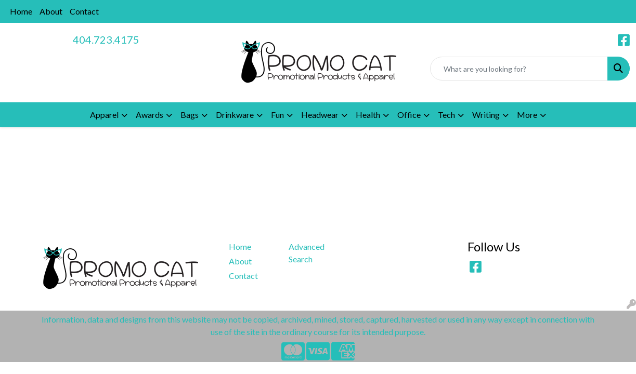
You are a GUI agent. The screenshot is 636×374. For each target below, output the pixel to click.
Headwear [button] (320, 114)
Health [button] (368, 114)
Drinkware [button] (235, 114)
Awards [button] (149, 114)
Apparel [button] (104, 114)
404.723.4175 (106, 39)
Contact (84, 11)
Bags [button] (189, 114)
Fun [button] (277, 114)
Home (21, 11)
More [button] (527, 114)
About (51, 11)
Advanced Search (307, 253)
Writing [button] (486, 114)
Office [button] (409, 114)
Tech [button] (446, 114)
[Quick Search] (519, 69)
